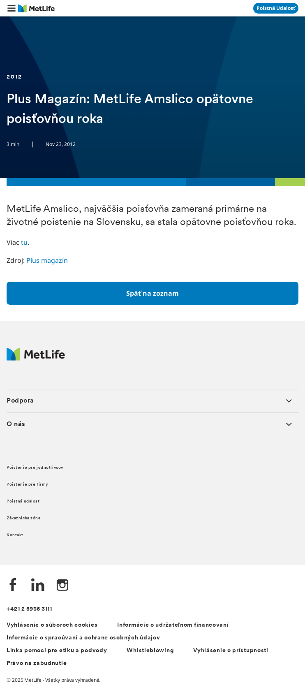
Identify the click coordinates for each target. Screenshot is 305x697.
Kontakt (15, 535)
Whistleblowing (150, 651)
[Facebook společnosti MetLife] (13, 585)
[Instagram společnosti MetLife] (62, 585)
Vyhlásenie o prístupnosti (230, 651)
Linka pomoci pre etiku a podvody (57, 651)
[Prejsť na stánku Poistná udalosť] (275, 8)
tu (24, 242)
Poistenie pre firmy (28, 484)
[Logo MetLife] (36, 358)
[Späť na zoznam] (152, 293)
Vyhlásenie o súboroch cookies (52, 625)
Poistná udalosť (23, 501)
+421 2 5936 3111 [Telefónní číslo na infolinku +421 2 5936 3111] (29, 609)
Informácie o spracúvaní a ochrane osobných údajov (83, 638)
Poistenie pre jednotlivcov (35, 467)
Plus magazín (47, 260)
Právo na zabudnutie (37, 663)
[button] (11, 8)
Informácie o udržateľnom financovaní (173, 625)
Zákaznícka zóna (24, 518)
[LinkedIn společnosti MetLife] (37, 585)
